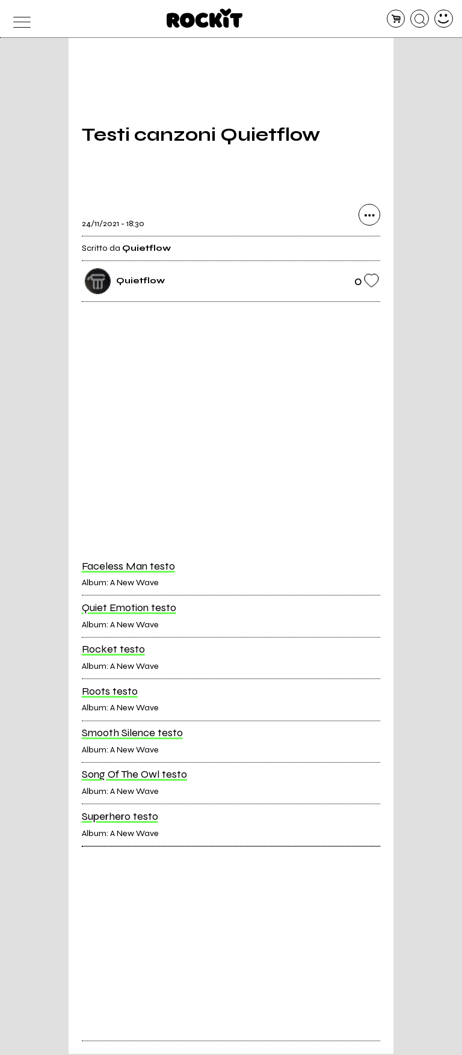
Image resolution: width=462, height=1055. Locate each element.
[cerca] (419, 19)
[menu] (18, 19)
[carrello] (396, 19)
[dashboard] (443, 19)
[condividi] (369, 216)
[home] (205, 18)
